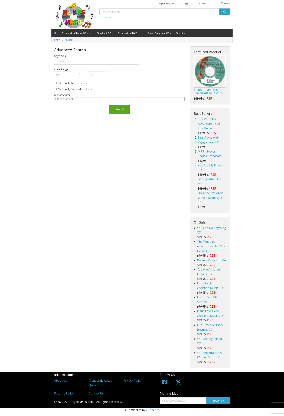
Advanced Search (106, 18)
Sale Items (181, 33)
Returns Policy (64, 393)
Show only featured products (75, 89)
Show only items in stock (72, 83)
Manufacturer (62, 95)
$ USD (202, 3)
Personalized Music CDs (75, 33)
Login (161, 3)
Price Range (61, 69)
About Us (60, 381)
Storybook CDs (104, 33)
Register (170, 3)
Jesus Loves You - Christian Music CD (208, 91)
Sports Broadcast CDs (159, 33)
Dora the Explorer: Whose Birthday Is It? (210, 197)
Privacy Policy (132, 381)
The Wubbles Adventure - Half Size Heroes (209, 123)
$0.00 (225, 3)
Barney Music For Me (211, 260)
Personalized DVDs (128, 33)
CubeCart (152, 410)
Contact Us (96, 393)
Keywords (60, 56)
